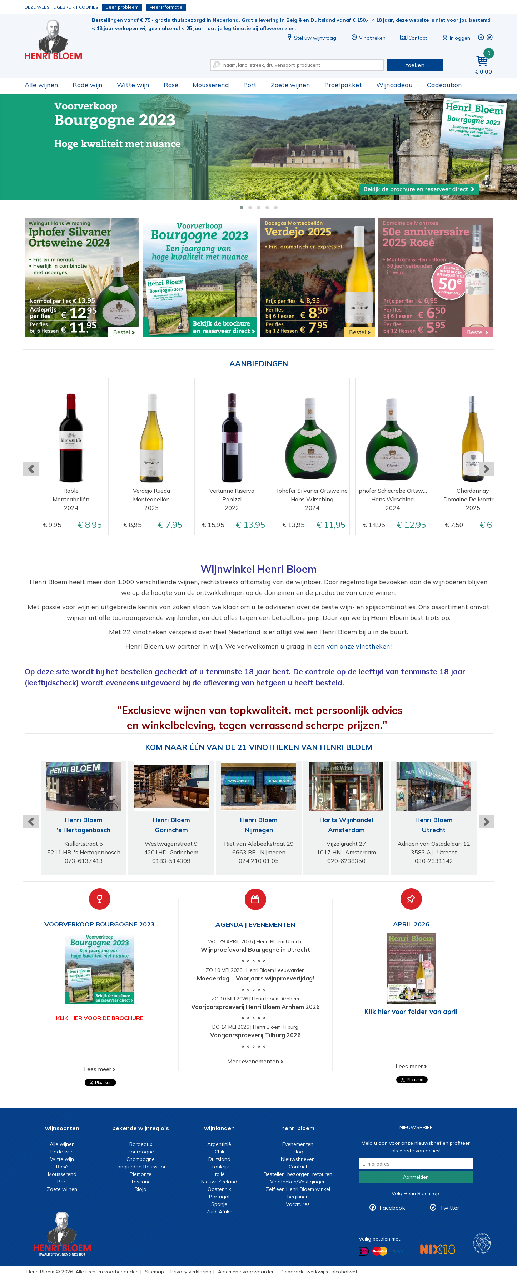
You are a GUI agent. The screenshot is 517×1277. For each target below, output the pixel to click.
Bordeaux (140, 1144)
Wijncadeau (394, 85)
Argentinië (219, 1144)
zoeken (414, 65)
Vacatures (298, 1204)
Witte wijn (133, 85)
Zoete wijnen (290, 85)
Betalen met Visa (398, 1251)
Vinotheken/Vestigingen (298, 1181)
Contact (413, 38)
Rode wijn (88, 85)
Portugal (219, 1196)
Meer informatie (166, 7)
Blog (298, 1151)
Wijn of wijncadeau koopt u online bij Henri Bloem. (58, 39)
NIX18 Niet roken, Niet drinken (437, 1249)
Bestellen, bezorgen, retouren (298, 1174)
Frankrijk (219, 1166)
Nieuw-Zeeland (219, 1181)
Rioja (140, 1189)
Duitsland (219, 1159)
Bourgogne (141, 1151)
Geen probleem (122, 7)
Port (250, 85)
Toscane (141, 1181)
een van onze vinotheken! (353, 646)
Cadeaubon (444, 85)
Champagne (140, 1159)
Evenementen (297, 1144)
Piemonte (140, 1174)
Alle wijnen (41, 85)
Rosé (171, 85)
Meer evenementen (253, 1061)
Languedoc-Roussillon (141, 1166)
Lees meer (97, 1069)
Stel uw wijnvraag (310, 38)
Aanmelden (416, 1177)
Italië (219, 1174)
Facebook (392, 1207)
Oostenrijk (219, 1189)
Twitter (449, 1207)
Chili (219, 1151)
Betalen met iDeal (364, 1251)
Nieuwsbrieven (298, 1159)
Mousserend (211, 85)
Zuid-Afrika (219, 1211)
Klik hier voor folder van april (411, 1011)
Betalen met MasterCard (379, 1251)
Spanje (219, 1204)
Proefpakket (343, 85)
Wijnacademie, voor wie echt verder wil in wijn (482, 1243)
